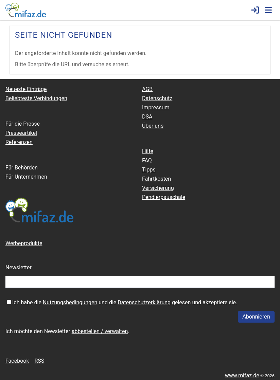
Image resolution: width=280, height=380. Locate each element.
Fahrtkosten (156, 179)
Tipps (149, 169)
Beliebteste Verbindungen (36, 98)
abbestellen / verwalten (100, 331)
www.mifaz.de (242, 375)
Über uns (152, 126)
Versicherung (158, 188)
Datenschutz (157, 98)
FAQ (147, 160)
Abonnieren (256, 317)
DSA (147, 116)
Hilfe (147, 151)
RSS (39, 361)
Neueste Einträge (26, 89)
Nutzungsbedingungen (70, 302)
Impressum (156, 107)
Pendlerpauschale (163, 197)
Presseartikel (21, 133)
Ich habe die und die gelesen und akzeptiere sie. (124, 302)
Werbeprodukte (23, 243)
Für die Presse (22, 124)
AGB (147, 89)
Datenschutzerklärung (144, 302)
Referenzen (19, 142)
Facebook (17, 361)
